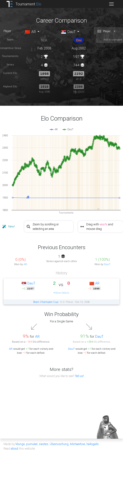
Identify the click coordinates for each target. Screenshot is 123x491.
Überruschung (59, 444)
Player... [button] (104, 31)
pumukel (31, 444)
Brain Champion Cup (45, 301)
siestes (43, 444)
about (14, 448)
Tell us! (79, 375)
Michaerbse (77, 444)
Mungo (20, 444)
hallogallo (92, 444)
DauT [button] (68, 31)
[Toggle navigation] (111, 4)
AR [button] (30, 31)
